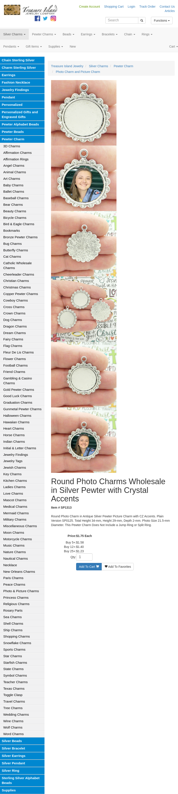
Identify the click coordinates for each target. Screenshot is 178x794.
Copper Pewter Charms (20, 294)
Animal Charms (14, 172)
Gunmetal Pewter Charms (22, 409)
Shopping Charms (16, 636)
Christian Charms (16, 281)
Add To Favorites (117, 566)
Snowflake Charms (17, 643)
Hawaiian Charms (16, 422)
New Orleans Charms (19, 571)
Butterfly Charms (15, 250)
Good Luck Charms (17, 396)
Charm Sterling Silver (19, 67)
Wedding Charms (16, 714)
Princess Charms (16, 597)
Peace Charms (14, 584)
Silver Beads (12, 741)
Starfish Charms (15, 662)
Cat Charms (12, 256)
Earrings (8, 75)
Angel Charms (13, 165)
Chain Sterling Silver (18, 60)
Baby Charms (13, 185)
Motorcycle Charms (17, 539)
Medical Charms (15, 506)
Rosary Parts (12, 610)
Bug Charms (12, 243)
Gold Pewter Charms (18, 389)
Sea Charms (12, 617)
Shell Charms (13, 623)
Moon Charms (13, 532)
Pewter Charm (13, 139)
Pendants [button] (11, 46)
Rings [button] (147, 34)
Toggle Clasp (12, 695)
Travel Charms (14, 701)
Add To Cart (89, 566)
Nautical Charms (15, 558)
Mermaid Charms (16, 513)
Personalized (12, 104)
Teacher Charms (15, 682)
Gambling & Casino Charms (17, 380)
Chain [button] (129, 34)
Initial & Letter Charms (19, 448)
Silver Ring (10, 770)
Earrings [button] (88, 34)
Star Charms (12, 656)
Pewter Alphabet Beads (20, 124)
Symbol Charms (15, 675)
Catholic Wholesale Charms (17, 265)
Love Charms (13, 493)
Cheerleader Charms (18, 274)
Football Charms (15, 365)
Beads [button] (68, 34)
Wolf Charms (12, 727)
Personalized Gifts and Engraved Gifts (20, 114)
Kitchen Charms (15, 480)
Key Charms (12, 474)
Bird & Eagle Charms (18, 224)
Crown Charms (14, 313)
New (73, 46)
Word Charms (13, 734)
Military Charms (14, 519)
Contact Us (167, 6)
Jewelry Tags (12, 461)
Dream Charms (14, 333)
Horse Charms (14, 435)
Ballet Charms (13, 191)
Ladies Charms (14, 487)
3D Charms (11, 146)
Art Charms (11, 178)
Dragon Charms (15, 326)
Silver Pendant (13, 763)
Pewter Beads (13, 132)
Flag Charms (12, 346)
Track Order (147, 6)
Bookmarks (11, 230)
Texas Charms (13, 688)
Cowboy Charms (15, 300)
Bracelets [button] (110, 34)
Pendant (8, 97)
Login (131, 6)
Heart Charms (13, 428)
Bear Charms (13, 204)
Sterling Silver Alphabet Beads (20, 780)
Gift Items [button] (34, 46)
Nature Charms (14, 552)
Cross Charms (13, 307)
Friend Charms (14, 372)
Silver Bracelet (13, 748)
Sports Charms (14, 649)
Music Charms (13, 545)
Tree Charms (12, 708)
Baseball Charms (16, 198)
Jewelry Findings (15, 90)
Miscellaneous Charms (20, 526)
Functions (162, 20)
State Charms (13, 669)
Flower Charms (14, 359)
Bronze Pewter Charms (20, 237)
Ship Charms (12, 630)
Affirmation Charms (17, 152)
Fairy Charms (13, 339)
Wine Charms (13, 721)
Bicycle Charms (14, 218)
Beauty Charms (14, 211)
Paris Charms (13, 578)
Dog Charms (12, 320)
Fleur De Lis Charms (18, 352)
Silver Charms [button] (14, 34)
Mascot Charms (15, 500)
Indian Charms (14, 441)
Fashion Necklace (16, 82)
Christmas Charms (17, 287)
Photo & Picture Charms (21, 591)
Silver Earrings (14, 756)
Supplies (9, 790)
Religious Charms (16, 604)
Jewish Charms (14, 467)
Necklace (10, 565)
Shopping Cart (114, 6)
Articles (170, 11)
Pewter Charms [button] (44, 34)
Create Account (89, 6)
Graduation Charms (17, 402)
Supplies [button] (55, 46)
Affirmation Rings (16, 159)
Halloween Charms (17, 415)
